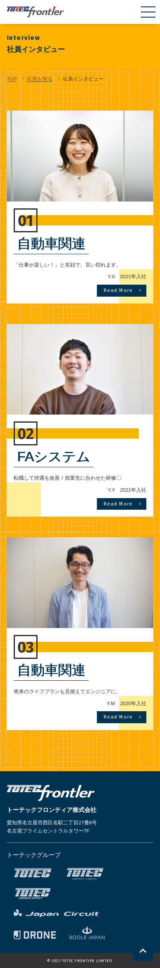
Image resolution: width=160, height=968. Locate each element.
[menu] (148, 12)
